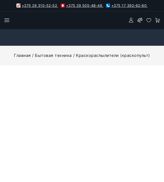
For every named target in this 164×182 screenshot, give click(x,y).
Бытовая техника (53, 55)
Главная (22, 55)
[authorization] (131, 20)
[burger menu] (7, 20)
